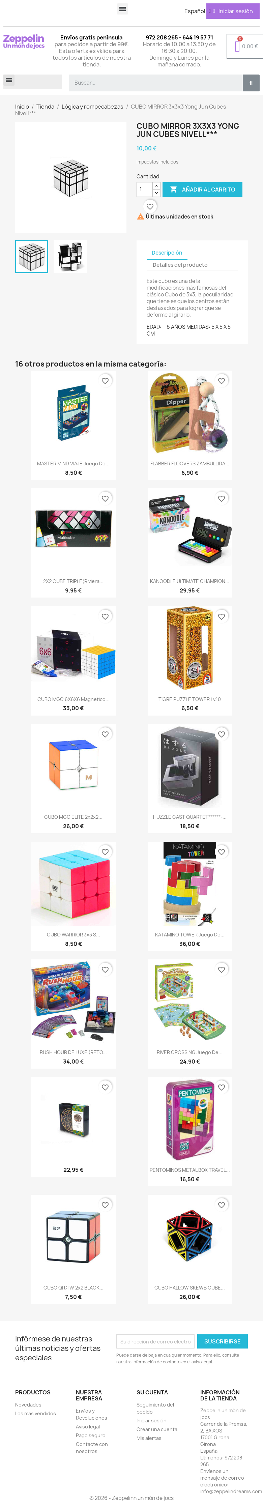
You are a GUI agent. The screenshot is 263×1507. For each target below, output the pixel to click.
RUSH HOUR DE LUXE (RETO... (73, 1052)
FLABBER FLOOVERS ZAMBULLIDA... (189, 463)
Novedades (28, 1404)
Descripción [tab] (167, 252)
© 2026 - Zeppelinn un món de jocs (131, 1498)
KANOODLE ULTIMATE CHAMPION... (189, 581)
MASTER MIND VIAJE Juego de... (73, 463)
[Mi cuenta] (233, 11)
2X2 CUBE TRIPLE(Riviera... (73, 581)
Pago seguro (91, 1435)
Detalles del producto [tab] (180, 264)
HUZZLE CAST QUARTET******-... (190, 817)
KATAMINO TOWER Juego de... (190, 934)
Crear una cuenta (157, 1429)
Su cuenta (152, 1392)
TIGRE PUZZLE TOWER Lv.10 (189, 699)
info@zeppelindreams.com (231, 1491)
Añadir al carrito (202, 189)
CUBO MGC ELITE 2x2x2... (73, 817)
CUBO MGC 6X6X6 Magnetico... (73, 699)
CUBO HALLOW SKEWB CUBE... (189, 1287)
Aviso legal (88, 1426)
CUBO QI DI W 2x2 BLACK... (73, 1287)
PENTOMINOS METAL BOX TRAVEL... (190, 1170)
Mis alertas (149, 1438)
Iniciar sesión (152, 1420)
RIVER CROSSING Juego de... (190, 1052)
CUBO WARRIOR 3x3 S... (73, 934)
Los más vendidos (35, 1413)
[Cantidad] (145, 189)
